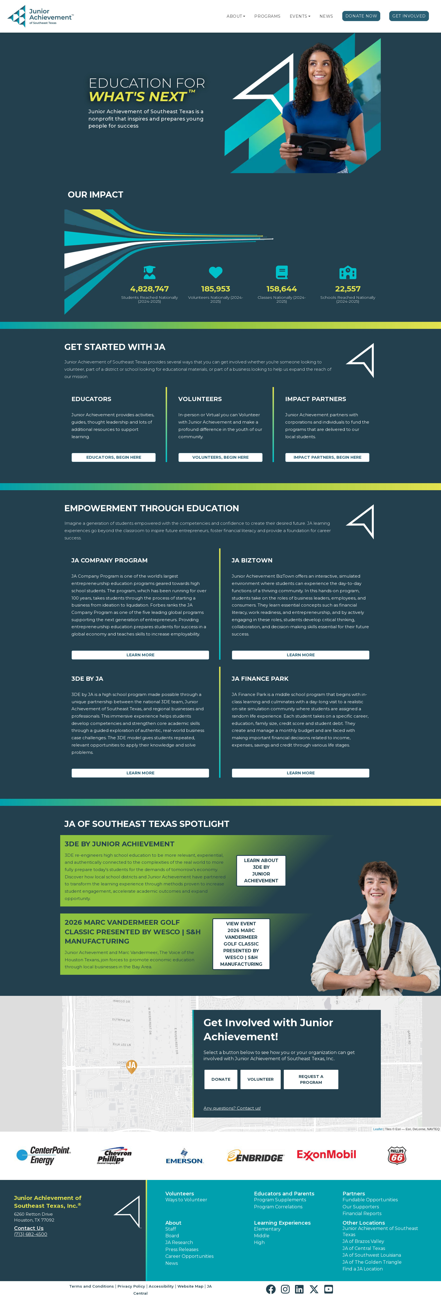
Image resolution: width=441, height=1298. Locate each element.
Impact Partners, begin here (327, 457)
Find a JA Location (363, 1269)
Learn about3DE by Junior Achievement (261, 870)
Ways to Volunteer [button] (186, 1199)
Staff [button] (170, 1229)
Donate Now (361, 16)
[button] (244, 16)
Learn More (140, 654)
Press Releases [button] (181, 1249)
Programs (267, 16)
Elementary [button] (267, 1229)
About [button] (173, 1222)
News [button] (171, 1263)
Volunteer (261, 1079)
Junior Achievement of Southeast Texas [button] (380, 1231)
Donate (221, 1079)
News (326, 16)
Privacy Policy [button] (131, 1286)
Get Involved (409, 16)
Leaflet (377, 1129)
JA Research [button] (179, 1242)
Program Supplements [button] (280, 1199)
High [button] (259, 1242)
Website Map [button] (190, 1286)
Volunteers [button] (179, 1193)
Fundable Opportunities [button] (370, 1199)
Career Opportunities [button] (189, 1256)
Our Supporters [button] (361, 1206)
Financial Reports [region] (362, 1213)
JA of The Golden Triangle (372, 1262)
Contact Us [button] (29, 1228)
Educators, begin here (113, 457)
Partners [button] (354, 1193)
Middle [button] (261, 1235)
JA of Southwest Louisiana (372, 1255)
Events (298, 16)
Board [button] (172, 1235)
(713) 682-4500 (30, 1234)
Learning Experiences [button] (282, 1222)
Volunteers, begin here (220, 457)
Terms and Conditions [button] (91, 1286)
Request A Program (311, 1079)
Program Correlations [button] (278, 1206)
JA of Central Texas (364, 1248)
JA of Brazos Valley (363, 1241)
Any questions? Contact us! (232, 1108)
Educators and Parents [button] (284, 1193)
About (234, 16)
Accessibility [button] (161, 1286)
